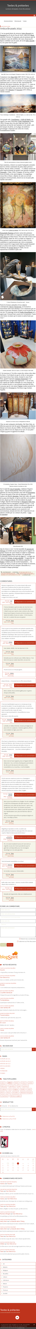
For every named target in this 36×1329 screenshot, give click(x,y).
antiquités (4, 574)
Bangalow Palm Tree (28, 502)
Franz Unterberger (23, 121)
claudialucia (9, 837)
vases (25, 574)
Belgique (23, 572)
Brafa (32, 35)
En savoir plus (20, 1327)
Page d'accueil (17, 21)
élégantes (11, 90)
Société (5, 1293)
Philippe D (9, 719)
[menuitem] (9, 21)
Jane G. (23, 556)
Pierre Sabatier (6, 554)
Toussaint (19, 90)
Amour (8, 1092)
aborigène (16, 496)
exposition (12, 1086)
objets (21, 574)
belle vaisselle (30, 41)
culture (9, 1083)
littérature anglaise (15, 1096)
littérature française (26, 1092)
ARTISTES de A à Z (5, 1063)
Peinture (12, 573)
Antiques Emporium (21, 379)
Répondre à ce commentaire (26, 602)
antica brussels (24, 573)
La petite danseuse (6, 992)
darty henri (3, 1221)
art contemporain (11, 575)
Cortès (2, 90)
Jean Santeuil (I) (5, 1038)
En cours (3, 1022)
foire (31, 573)
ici (6, 431)
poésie (30, 1083)
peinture (25, 1086)
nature (3, 1083)
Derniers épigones (8, 21)
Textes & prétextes (18, 5)
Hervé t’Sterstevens (15, 307)
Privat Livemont (10, 560)
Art (19, 572)
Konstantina (31, 492)
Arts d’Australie (15, 489)
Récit (2, 1092)
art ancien (29, 574)
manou (10, 642)
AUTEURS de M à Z (5, 1061)
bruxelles (15, 1092)
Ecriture (23, 1083)
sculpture (17, 574)
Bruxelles (28, 572)
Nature (5, 1283)
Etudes (2, 985)
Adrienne (10, 864)
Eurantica (3, 35)
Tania (12, 620)
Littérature (6, 1280)
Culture (3, 573)
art (10, 1089)
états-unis (3, 1086)
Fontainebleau (4, 1000)
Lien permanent (6, 572)
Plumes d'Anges (10, 794)
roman (29, 1089)
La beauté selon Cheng (17, 1221)
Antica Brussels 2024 (10, 28)
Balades (5, 1267)
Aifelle (10, 754)
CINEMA (2, 1068)
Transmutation (4, 1015)
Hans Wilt (14, 77)
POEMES (2, 1073)
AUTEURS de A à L (5, 1059)
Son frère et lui (4, 977)
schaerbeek (4, 1096)
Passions (8, 573)
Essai (19, 1086)
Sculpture (4, 1089)
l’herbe (20, 386)
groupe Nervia (13, 247)
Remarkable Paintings (7, 233)
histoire (16, 1083)
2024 (29, 573)
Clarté (2, 1030)
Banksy (2, 562)
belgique (15, 1089)
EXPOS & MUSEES (5, 1066)
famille (23, 1089)
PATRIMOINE (3, 1071)
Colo (11, 600)
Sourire (2, 970)
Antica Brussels (26, 33)
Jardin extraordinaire (26, 312)
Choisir (25, 21)
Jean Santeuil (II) (5, 1007)
